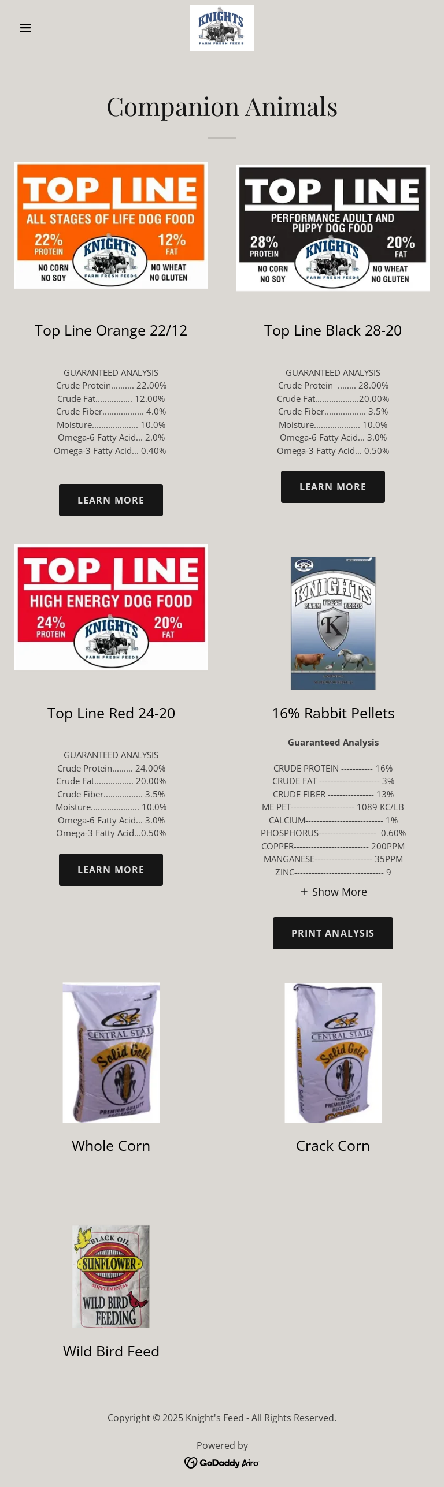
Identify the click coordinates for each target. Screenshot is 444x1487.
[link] (222, 28)
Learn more (111, 500)
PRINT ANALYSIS (333, 933)
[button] (45, 27)
